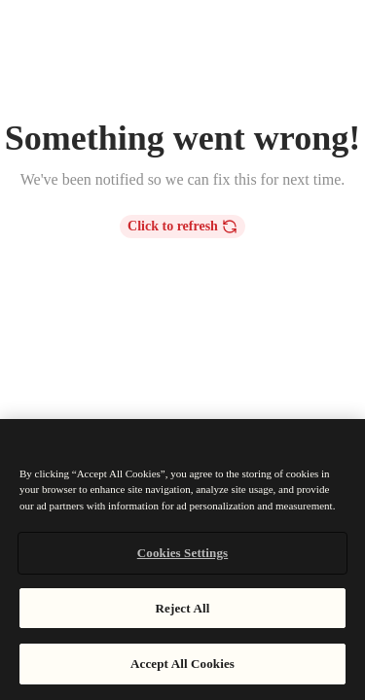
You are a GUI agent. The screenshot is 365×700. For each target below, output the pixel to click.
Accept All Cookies (182, 663)
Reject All (183, 608)
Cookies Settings (182, 552)
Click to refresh (182, 226)
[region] (182, 559)
